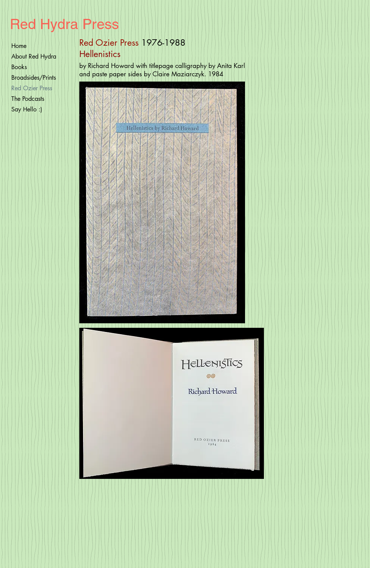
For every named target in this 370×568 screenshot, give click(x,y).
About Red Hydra (33, 56)
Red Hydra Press (64, 24)
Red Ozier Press (31, 88)
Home (18, 46)
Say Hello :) (26, 109)
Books (19, 67)
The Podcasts (27, 99)
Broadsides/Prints (33, 78)
